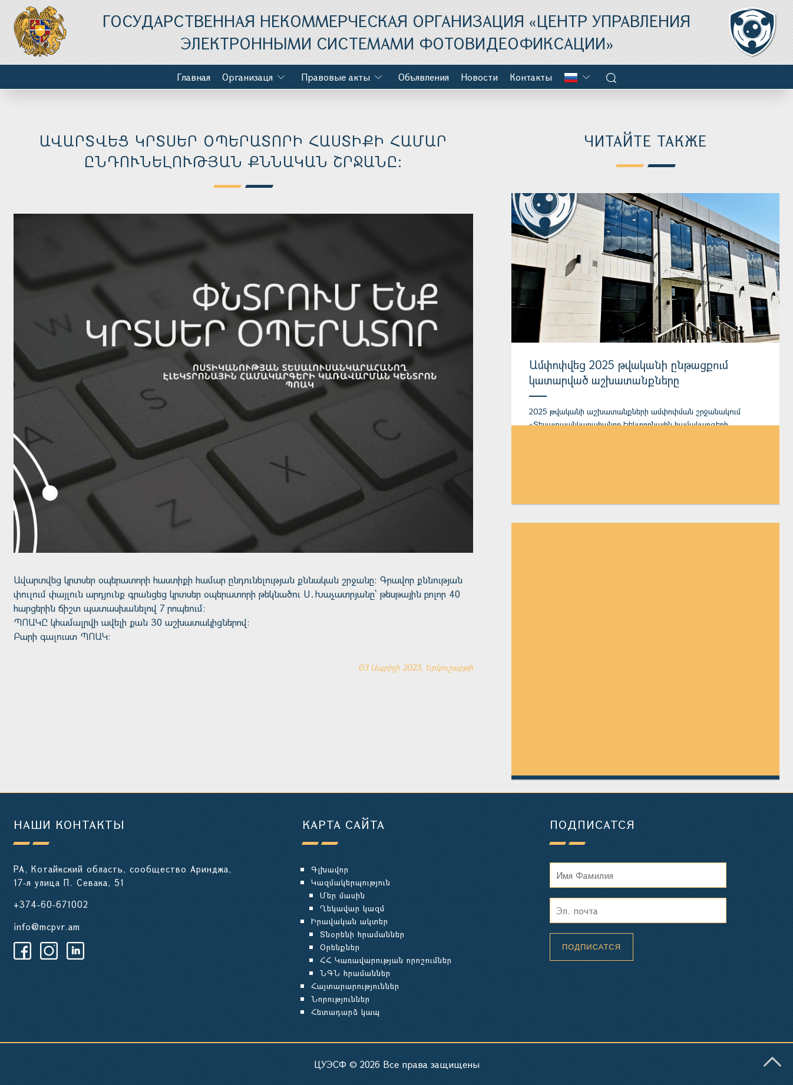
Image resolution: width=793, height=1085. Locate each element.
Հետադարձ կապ (345, 1011)
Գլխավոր (330, 869)
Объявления (423, 77)
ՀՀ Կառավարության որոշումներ (386, 959)
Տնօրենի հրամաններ (362, 934)
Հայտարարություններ (355, 985)
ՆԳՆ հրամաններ (355, 972)
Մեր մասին (342, 895)
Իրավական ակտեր (349, 921)
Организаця (247, 77)
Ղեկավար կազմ (352, 908)
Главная (193, 77)
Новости (479, 77)
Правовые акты (335, 77)
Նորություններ (340, 998)
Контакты (531, 77)
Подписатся (591, 947)
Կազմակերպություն (351, 882)
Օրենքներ (340, 947)
